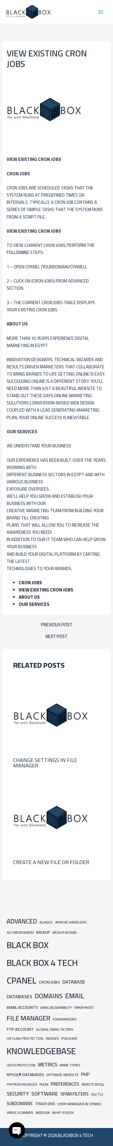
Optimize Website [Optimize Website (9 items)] (62, 1074)
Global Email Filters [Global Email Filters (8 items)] (54, 1029)
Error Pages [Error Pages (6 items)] (83, 1008)
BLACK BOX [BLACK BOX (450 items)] (28, 945)
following (18, 252)
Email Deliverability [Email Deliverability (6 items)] (56, 1008)
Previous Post (56, 625)
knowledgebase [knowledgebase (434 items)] (41, 1051)
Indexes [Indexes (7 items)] (52, 1038)
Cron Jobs (30, 583)
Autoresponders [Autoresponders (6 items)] (20, 933)
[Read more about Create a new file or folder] (51, 817)
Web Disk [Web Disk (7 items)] (43, 1112)
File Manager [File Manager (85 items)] (28, 1018)
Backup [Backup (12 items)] (43, 932)
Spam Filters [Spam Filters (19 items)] (74, 1094)
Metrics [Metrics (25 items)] (47, 1064)
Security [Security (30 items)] (18, 1094)
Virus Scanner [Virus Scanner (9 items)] (20, 1112)
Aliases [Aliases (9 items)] (46, 922)
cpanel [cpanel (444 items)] (21, 980)
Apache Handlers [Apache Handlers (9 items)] (71, 922)
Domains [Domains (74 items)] (49, 996)
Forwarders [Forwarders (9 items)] (65, 1019)
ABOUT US (29, 597)
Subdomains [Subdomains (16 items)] (20, 1103)
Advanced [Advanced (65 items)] (22, 921)
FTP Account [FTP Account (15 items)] (20, 1029)
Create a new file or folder (51, 862)
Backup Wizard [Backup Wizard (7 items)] (64, 932)
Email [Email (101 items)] (74, 996)
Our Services (34, 604)
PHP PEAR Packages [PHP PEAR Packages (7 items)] (22, 1084)
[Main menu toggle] (100, 12)
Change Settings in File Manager (45, 762)
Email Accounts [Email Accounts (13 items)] (22, 1007)
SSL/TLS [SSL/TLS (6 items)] (97, 1094)
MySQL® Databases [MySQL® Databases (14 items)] (25, 1074)
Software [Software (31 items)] (44, 1094)
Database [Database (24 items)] (73, 981)
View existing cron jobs (46, 590)
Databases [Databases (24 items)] (19, 996)
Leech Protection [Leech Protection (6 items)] (21, 1065)
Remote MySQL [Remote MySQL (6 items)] (93, 1084)
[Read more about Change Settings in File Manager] (51, 715)
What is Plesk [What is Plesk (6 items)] (63, 1113)
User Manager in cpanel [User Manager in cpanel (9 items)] (80, 1103)
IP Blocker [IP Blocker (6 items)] (69, 1039)
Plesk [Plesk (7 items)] (43, 1084)
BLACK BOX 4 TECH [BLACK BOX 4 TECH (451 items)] (42, 962)
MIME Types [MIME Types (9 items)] (70, 1065)
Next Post (56, 636)
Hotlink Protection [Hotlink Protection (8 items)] (25, 1038)
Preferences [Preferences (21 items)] (65, 1084)
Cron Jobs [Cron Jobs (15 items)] (49, 982)
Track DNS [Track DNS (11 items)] (45, 1103)
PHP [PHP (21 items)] (85, 1074)
